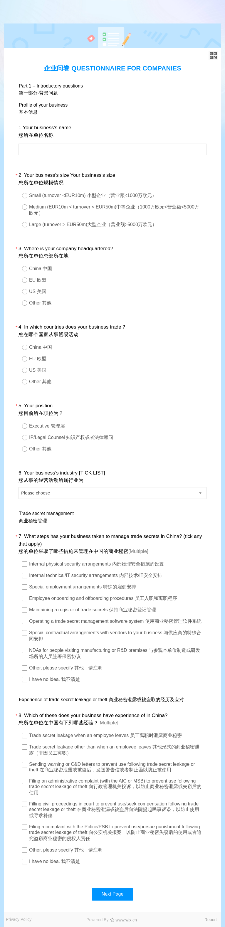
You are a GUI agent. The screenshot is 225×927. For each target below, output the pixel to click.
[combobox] (112, 493)
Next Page (113, 893)
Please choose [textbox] (35, 492)
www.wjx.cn (126, 920)
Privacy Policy (18, 919)
